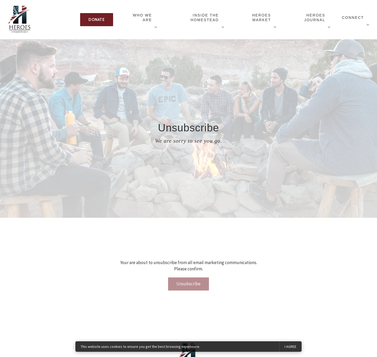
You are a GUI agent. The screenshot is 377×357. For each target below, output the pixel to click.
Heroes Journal (314, 17)
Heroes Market (261, 17)
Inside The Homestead (205, 17)
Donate (96, 19)
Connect (353, 17)
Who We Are (142, 17)
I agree (290, 346)
